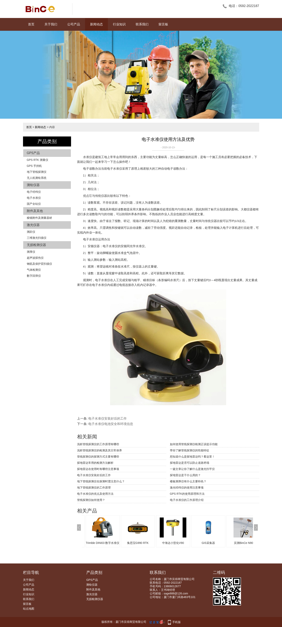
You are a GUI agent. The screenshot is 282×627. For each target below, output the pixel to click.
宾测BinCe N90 (243, 542)
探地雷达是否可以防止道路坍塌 (189, 462)
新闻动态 (96, 24)
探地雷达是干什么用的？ (185, 475)
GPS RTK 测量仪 (37, 159)
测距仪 (31, 231)
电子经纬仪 (34, 191)
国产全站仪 (34, 203)
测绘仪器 (33, 185)
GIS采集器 (208, 542)
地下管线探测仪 (36, 171)
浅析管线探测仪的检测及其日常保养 (99, 450)
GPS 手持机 (34, 165)
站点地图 (28, 608)
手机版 (176, 622)
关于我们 (50, 24)
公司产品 (73, 24)
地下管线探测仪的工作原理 (94, 487)
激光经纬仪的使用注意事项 (187, 487)
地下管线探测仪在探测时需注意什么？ (101, 481)
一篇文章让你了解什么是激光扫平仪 (192, 469)
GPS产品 (33, 153)
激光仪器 (33, 225)
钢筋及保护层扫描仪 (39, 263)
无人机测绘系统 (36, 177)
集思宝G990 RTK (138, 542)
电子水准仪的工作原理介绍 (187, 500)
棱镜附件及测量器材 (39, 217)
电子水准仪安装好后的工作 (107, 418)
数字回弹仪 (34, 275)
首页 (31, 24)
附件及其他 (35, 211)
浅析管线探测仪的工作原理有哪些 (98, 444)
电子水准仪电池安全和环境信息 (110, 424)
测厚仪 (31, 251)
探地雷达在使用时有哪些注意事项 (98, 469)
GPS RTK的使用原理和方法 (187, 493)
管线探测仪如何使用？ (91, 500)
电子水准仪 (34, 197)
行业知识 (119, 24)
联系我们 (142, 24)
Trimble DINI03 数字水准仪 (102, 542)
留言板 (163, 24)
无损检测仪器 (36, 245)
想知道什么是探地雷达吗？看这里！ (192, 456)
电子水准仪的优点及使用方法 (95, 493)
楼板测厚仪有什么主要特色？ (188, 481)
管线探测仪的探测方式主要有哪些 (98, 456)
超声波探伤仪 (35, 257)
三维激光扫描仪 (36, 237)
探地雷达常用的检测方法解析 (95, 462)
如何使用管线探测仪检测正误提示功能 (194, 444)
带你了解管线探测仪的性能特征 (189, 450)
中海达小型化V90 (173, 542)
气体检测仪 (34, 269)
